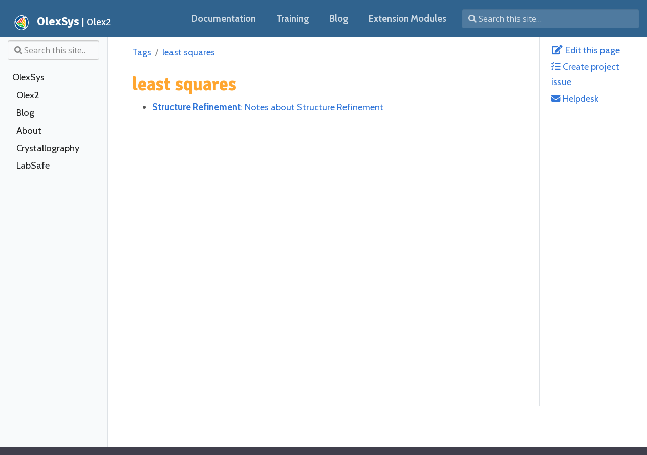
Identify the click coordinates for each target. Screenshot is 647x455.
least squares (188, 52)
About (28, 130)
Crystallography (47, 148)
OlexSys (28, 77)
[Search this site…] (550, 18)
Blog (25, 112)
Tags (141, 52)
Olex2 (27, 95)
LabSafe (33, 165)
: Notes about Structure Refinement (267, 107)
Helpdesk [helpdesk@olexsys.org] (574, 98)
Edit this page (585, 50)
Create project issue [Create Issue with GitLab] (585, 74)
